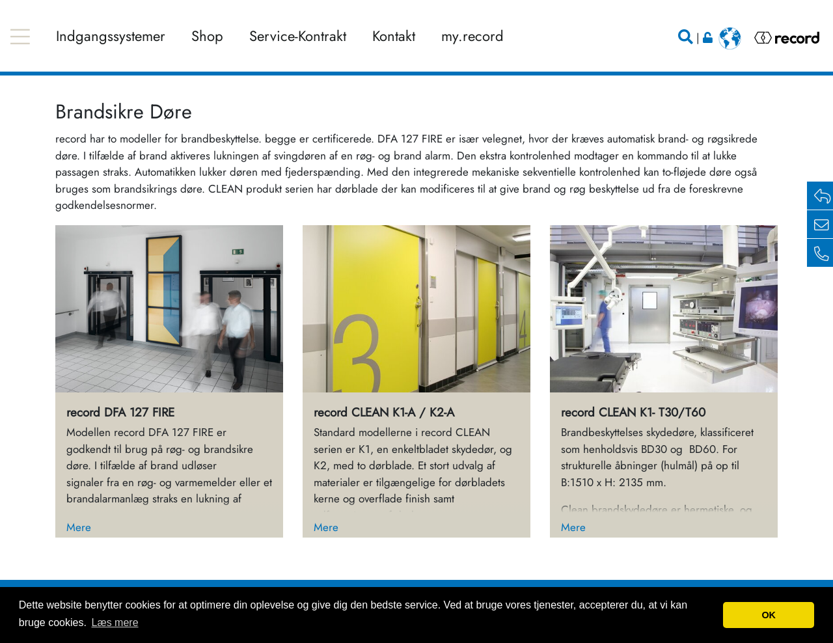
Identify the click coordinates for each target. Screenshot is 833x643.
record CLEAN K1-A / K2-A (384, 412)
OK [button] (768, 615)
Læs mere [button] (115, 622)
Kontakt (393, 35)
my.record (472, 35)
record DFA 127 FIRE (120, 412)
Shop (207, 35)
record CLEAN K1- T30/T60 (633, 412)
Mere (78, 527)
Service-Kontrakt (297, 35)
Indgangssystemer (110, 35)
